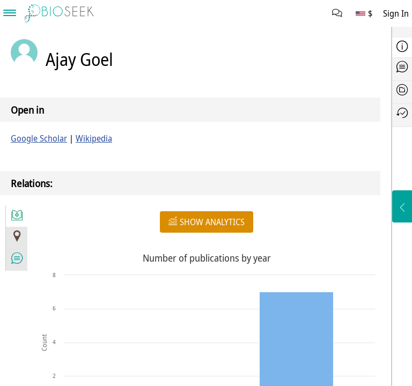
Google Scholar (39, 138)
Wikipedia (94, 138)
